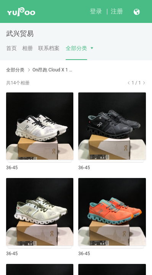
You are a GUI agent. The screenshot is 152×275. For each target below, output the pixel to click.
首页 (11, 48)
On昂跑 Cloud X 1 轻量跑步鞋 (54, 70)
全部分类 (76, 48)
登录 (96, 11)
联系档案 (49, 48)
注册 (117, 11)
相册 (27, 48)
